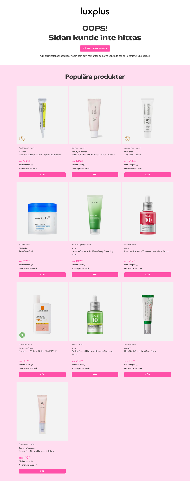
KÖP (42, 175)
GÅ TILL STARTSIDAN (95, 48)
